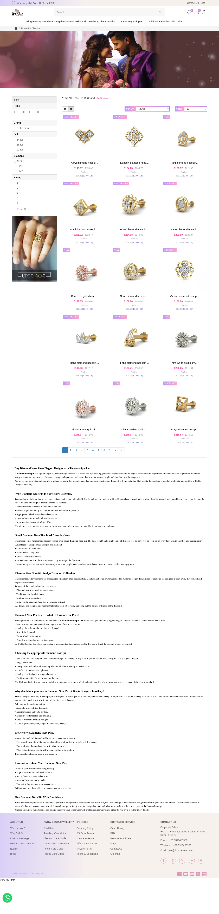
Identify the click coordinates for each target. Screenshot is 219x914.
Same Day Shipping (158, 28)
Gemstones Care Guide (56, 875)
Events (14, 881)
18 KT (20, 151)
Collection (124, 28)
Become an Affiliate (120, 870)
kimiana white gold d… (134, 456)
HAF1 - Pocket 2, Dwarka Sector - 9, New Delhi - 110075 (182, 866)
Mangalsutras (63, 28)
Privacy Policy (84, 881)
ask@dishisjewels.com (180, 882)
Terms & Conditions (87, 886)
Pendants (44, 28)
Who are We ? (17, 860)
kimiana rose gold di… (84, 456)
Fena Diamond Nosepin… (134, 384)
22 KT (20, 156)
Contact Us (193, 3)
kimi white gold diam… (184, 384)
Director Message (19, 870)
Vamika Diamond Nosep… (184, 312)
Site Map (115, 886)
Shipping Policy (85, 860)
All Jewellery (105, 28)
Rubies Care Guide (54, 886)
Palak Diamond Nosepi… (184, 241)
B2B (112, 865)
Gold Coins (208, 28)
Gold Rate (49, 860)
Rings (13, 28)
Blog (203, 3)
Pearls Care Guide (53, 881)
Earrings (28, 28)
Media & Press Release (22, 875)
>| (121, 482)
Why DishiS (16, 865)
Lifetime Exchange (87, 875)
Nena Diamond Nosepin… (134, 312)
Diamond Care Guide (55, 870)
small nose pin (29, 774)
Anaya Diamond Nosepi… (184, 456)
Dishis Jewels (24, 134)
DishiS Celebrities (185, 28)
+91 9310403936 (178, 872)
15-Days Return (85, 865)
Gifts (138, 28)
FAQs (113, 875)
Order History (117, 860)
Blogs (13, 886)
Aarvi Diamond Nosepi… (84, 169)
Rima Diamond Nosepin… (134, 241)
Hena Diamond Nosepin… (84, 384)
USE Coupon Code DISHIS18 (139, 3)
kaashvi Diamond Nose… (134, 169)
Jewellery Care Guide (55, 865)
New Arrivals (84, 28)
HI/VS (20, 177)
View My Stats (7, 912)
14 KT (20, 146)
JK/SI (19, 167)
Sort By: (130, 115)
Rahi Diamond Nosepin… (185, 169)
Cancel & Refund (86, 870)
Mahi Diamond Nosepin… (84, 241)
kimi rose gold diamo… (84, 312)
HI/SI (19, 172)
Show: (179, 115)
